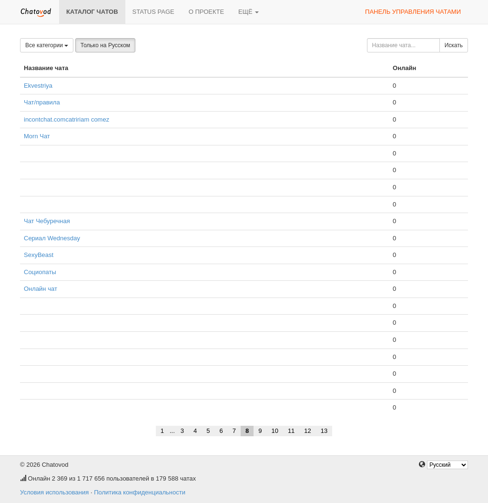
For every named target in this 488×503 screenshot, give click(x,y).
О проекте (206, 11)
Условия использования (54, 492)
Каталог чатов (92, 11)
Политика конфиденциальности (139, 492)
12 (307, 430)
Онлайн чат (40, 288)
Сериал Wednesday (52, 238)
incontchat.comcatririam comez (66, 119)
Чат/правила (42, 102)
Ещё (248, 11)
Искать (454, 45)
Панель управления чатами (413, 11)
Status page (153, 11)
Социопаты (40, 272)
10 (274, 430)
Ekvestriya (38, 85)
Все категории (46, 45)
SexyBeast (38, 254)
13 (324, 430)
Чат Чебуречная (47, 221)
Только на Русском (105, 45)
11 (291, 430)
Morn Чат (37, 136)
